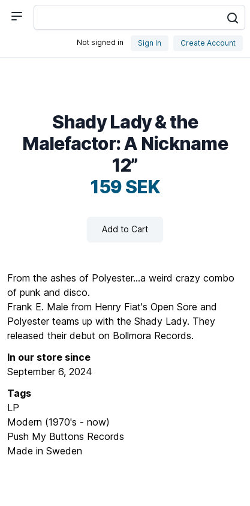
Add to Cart (125, 229)
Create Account (208, 42)
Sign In (149, 42)
